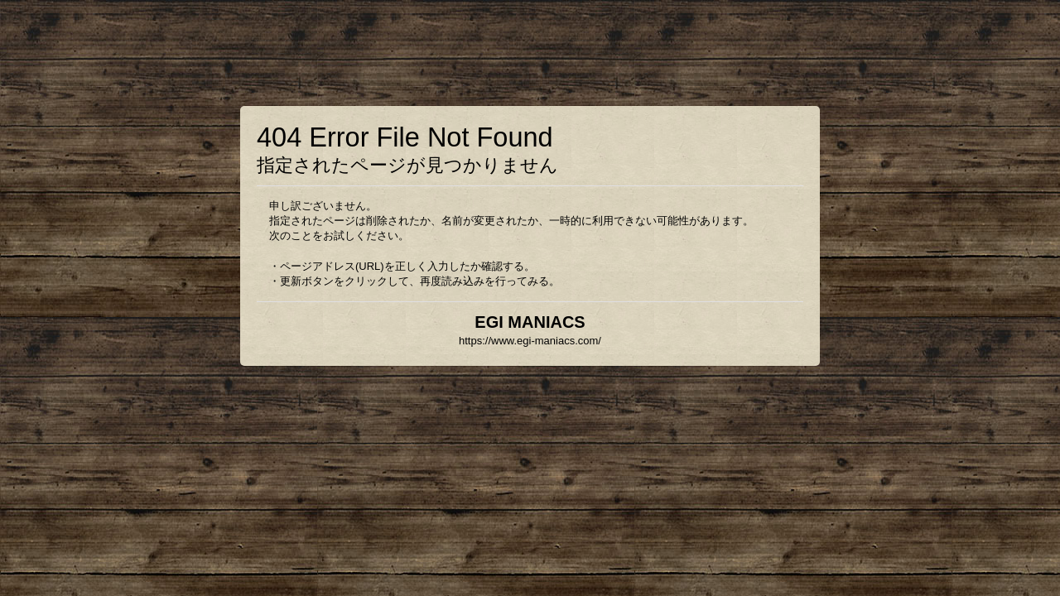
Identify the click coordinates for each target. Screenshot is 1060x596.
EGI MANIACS (530, 322)
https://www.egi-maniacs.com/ (530, 340)
